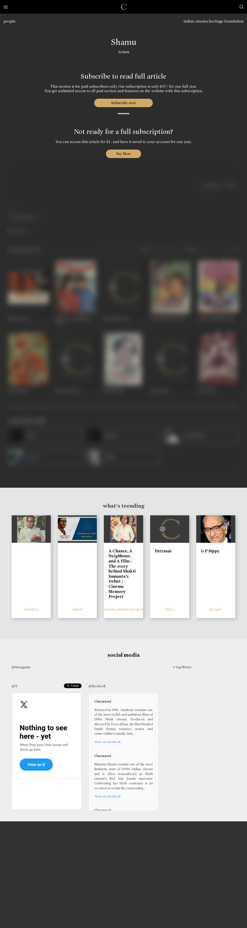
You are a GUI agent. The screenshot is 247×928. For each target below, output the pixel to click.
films (170, 609)
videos (77, 609)
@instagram (21, 667)
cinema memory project (123, 609)
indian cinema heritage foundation (213, 21)
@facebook (97, 686)
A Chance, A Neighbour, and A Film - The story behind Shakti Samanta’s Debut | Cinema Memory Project (122, 573)
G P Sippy (210, 551)
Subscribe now (123, 103)
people (10, 21)
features (31, 609)
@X (15, 686)
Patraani (163, 551)
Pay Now (123, 153)
